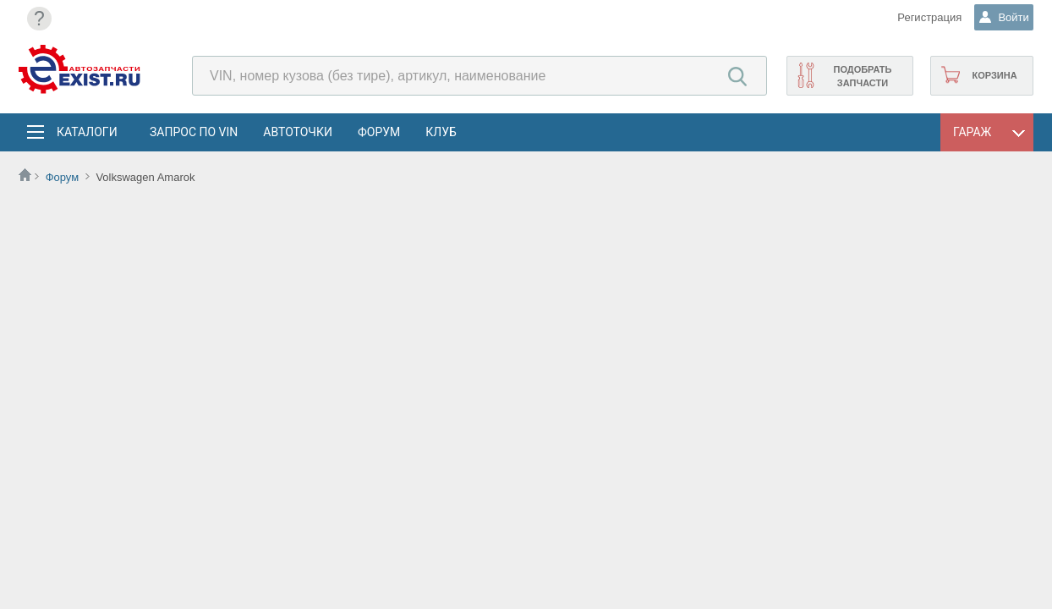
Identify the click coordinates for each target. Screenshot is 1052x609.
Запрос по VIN (194, 132)
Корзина (994, 75)
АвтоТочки (297, 132)
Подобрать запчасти (862, 76)
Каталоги (86, 132)
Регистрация (918, 17)
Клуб (441, 132)
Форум (379, 132)
